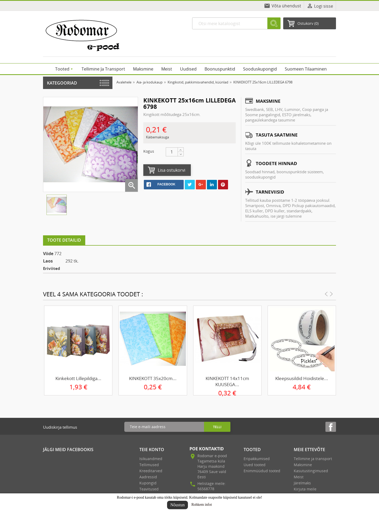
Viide (48, 253)
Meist (299, 476)
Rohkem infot (201, 505)
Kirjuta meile (305, 489)
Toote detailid (64, 240)
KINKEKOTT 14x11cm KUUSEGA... (227, 381)
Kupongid (148, 482)
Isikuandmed (150, 458)
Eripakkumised (257, 458)
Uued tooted (255, 464)
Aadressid (148, 476)
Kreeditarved (150, 470)
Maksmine (303, 464)
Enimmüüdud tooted (262, 470)
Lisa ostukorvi (171, 170)
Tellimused (149, 464)
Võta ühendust (286, 6)
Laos (48, 261)
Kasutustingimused (311, 470)
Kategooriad (62, 83)
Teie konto (151, 449)
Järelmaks (302, 482)
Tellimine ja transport (313, 458)
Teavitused (149, 489)
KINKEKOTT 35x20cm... (153, 378)
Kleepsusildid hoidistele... (301, 378)
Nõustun (177, 505)
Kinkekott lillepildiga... (78, 378)
